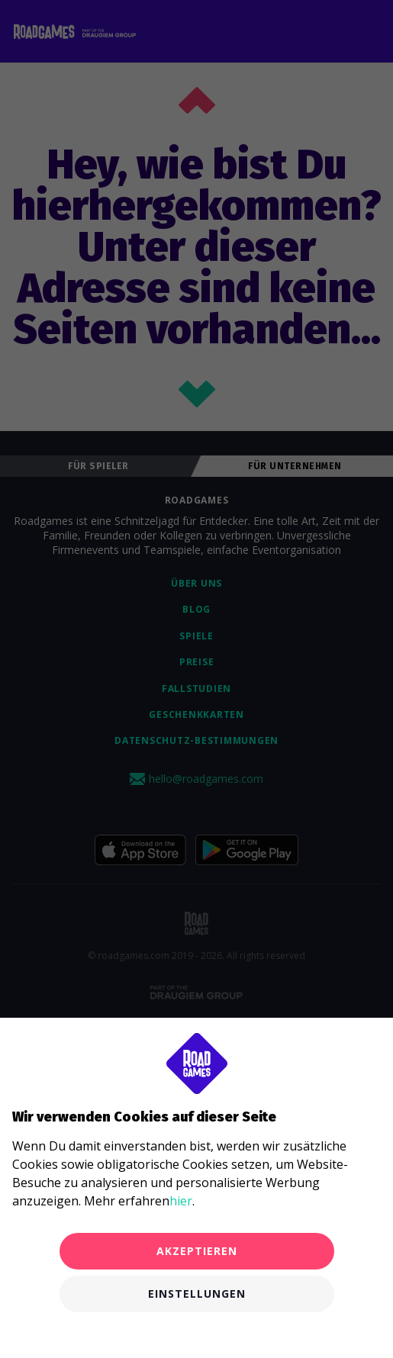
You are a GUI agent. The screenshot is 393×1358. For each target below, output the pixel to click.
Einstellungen (197, 1293)
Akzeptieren (196, 1251)
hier (180, 1200)
